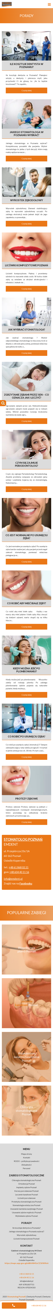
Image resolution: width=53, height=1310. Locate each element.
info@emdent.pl (13, 878)
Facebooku (25, 883)
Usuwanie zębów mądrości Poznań (26, 1212)
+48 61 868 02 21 (18, 867)
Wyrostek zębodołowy (26, 200)
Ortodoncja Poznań (26, 1184)
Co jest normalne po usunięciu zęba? (27, 537)
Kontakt (26, 1157)
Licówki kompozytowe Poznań (26, 265)
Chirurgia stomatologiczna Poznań (26, 1180)
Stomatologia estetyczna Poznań (26, 1205)
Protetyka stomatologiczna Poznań (26, 1201)
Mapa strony (26, 1154)
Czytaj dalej (27, 90)
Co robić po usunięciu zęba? (26, 736)
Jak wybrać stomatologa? (26, 329)
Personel (26, 1168)
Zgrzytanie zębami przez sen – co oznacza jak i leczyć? (26, 396)
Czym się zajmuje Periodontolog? (26, 464)
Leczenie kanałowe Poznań (26, 1194)
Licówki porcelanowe (26, 1198)
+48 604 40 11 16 (19, 871)
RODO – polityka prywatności (26, 1161)
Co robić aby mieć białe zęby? (26, 603)
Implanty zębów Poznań (26, 1187)
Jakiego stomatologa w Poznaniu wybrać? (26, 134)
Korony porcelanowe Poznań (26, 1191)
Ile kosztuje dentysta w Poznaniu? (26, 65)
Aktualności (26, 1165)
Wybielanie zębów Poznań (26, 1216)
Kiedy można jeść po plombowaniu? (26, 670)
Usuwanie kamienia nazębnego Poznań (26, 1209)
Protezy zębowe (26, 798)
